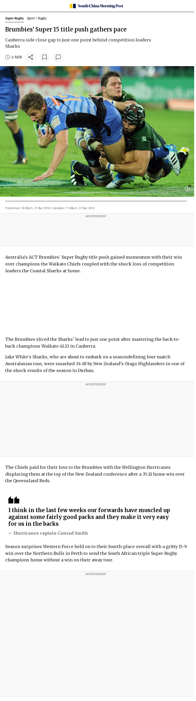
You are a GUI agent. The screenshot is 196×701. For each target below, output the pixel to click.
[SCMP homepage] (96, 6)
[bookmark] (44, 57)
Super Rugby (14, 18)
